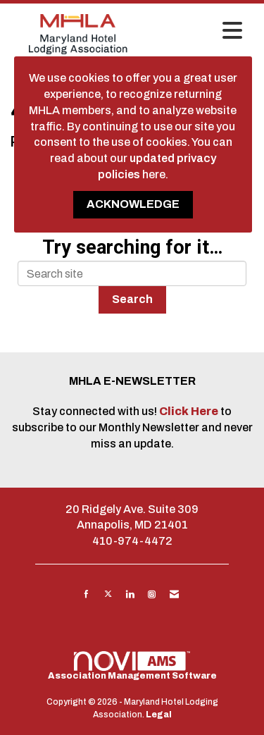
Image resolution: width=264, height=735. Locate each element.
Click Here (189, 411)
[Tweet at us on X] (108, 594)
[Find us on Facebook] (86, 594)
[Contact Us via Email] (174, 594)
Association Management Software (132, 666)
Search (132, 299)
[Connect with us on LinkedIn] (130, 594)
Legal (159, 714)
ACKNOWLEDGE (133, 204)
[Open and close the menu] (197, 32)
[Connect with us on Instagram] (152, 594)
